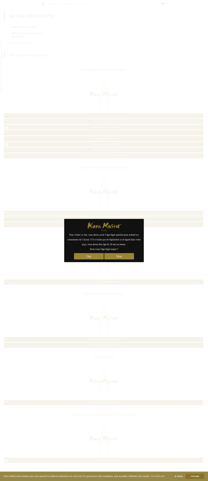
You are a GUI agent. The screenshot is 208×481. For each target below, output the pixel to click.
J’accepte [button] (194, 476)
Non (119, 256)
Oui (88, 256)
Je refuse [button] (178, 476)
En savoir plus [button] (158, 476)
